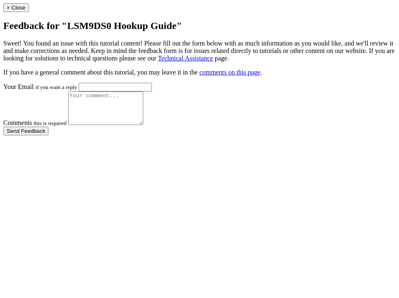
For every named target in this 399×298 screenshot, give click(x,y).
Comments (35, 128)
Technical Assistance (185, 58)
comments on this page (230, 72)
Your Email (40, 86)
